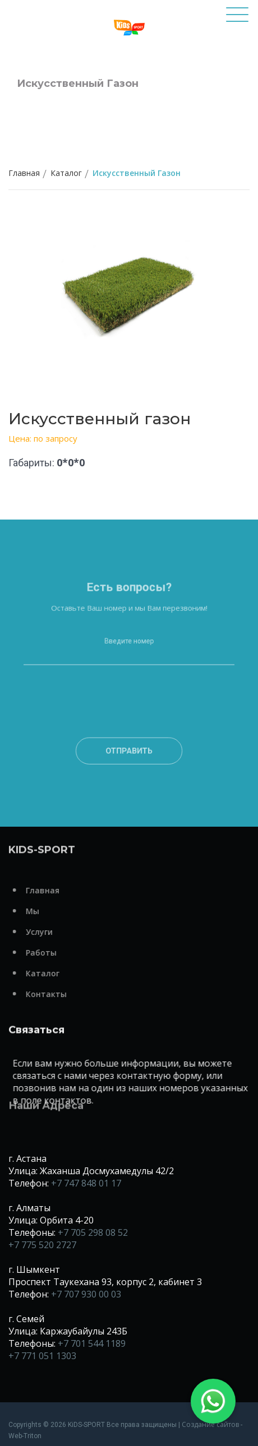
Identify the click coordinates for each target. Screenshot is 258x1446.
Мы (50, 911)
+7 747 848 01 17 (86, 1183)
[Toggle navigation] (237, 19)
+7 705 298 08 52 (93, 1232)
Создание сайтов (210, 1424)
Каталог (66, 173)
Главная (24, 173)
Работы (58, 952)
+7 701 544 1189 (92, 1343)
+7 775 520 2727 (42, 1245)
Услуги (56, 931)
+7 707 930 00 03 (86, 1294)
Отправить (129, 761)
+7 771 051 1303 (42, 1356)
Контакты (63, 994)
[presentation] (129, 725)
